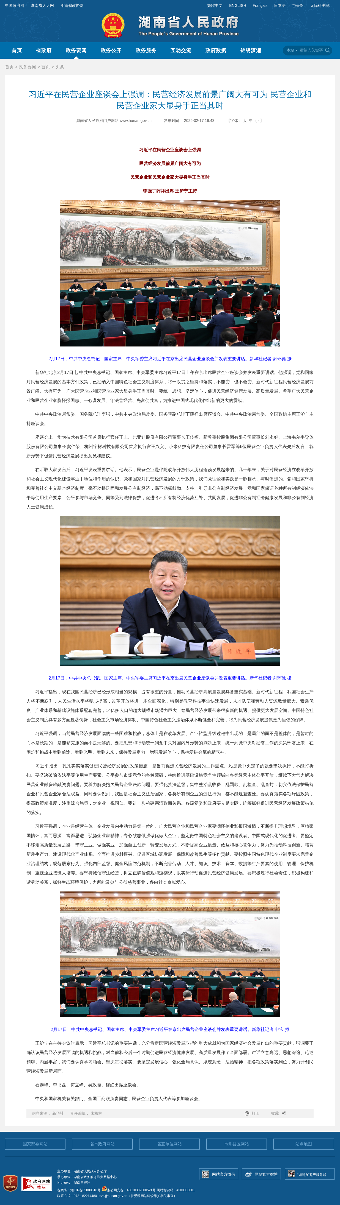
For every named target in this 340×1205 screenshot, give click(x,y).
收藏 (275, 1113)
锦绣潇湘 (250, 50)
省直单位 (169, 1144)
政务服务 (146, 50)
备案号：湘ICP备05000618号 (79, 1190)
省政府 (44, 50)
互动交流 (181, 50)
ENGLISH (237, 5)
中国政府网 (14, 5)
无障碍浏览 (320, 5)
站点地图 (303, 1144)
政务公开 (111, 50)
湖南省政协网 (72, 5)
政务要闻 (76, 50)
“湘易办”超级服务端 (311, 1175)
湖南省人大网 (42, 5)
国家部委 (35, 1144)
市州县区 (236, 1144)
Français (260, 5)
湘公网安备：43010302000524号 (129, 1190)
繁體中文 (215, 5)
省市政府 (102, 1144)
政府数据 (215, 50)
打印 (255, 1113)
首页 (17, 50)
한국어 (298, 5)
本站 (290, 50)
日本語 (280, 5)
